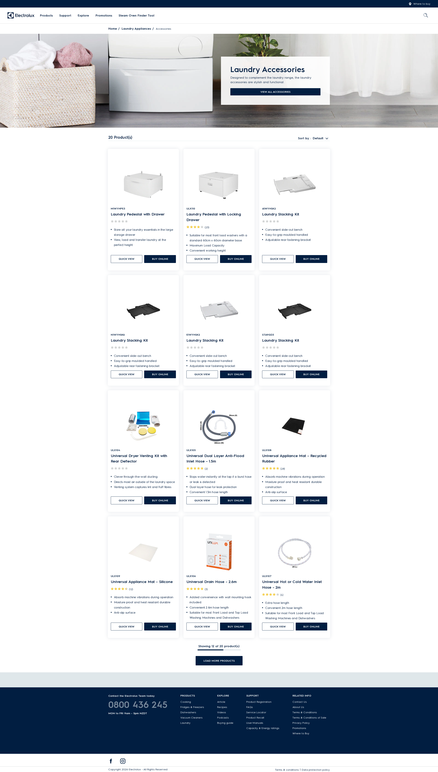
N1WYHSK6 (118, 335)
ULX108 (266, 451)
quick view (126, 259)
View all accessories (275, 91)
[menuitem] (46, 15)
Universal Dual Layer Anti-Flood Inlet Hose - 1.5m (215, 460)
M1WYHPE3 (118, 209)
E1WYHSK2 (193, 335)
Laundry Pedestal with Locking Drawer (213, 217)
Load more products (219, 662)
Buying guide (225, 723)
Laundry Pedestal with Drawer (138, 214)
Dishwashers (188, 713)
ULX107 (266, 578)
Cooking (185, 702)
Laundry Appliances (136, 28)
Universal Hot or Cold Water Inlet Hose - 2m (292, 587)
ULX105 (191, 451)
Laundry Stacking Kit (280, 214)
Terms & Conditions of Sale (309, 718)
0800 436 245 (137, 705)
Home (112, 28)
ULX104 (115, 451)
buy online (160, 259)
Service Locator (256, 713)
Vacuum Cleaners (191, 718)
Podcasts (223, 718)
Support (65, 15)
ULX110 (190, 209)
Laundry (185, 723)
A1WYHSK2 (269, 209)
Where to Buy (301, 734)
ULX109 (115, 578)
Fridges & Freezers (192, 707)
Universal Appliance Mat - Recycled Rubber (294, 460)
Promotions (103, 15)
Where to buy (419, 4)
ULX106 (191, 578)
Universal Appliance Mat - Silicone (142, 584)
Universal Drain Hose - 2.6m (211, 584)
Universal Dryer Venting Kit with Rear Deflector (139, 460)
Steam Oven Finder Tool (136, 15)
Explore (83, 15)
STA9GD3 (268, 335)
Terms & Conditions (305, 713)
